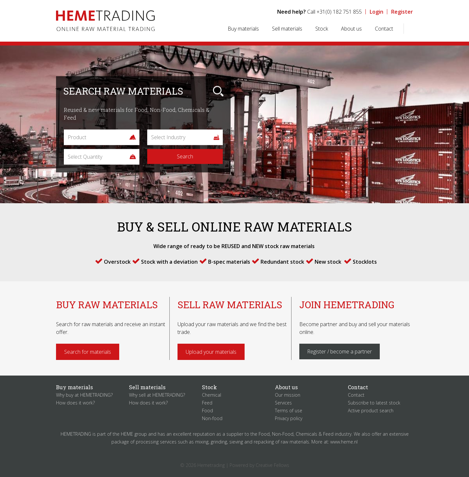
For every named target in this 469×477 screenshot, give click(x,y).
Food (207, 410)
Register (402, 11)
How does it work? (75, 403)
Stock (321, 28)
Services (283, 403)
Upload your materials (211, 351)
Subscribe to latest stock (374, 403)
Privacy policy (288, 418)
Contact (384, 28)
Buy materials (243, 28)
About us (351, 28)
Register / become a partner (339, 351)
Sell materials (287, 28)
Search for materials (87, 351)
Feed (207, 403)
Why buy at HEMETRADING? (84, 395)
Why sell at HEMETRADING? (157, 395)
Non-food (212, 418)
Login (376, 11)
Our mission (287, 395)
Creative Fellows (272, 465)
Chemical (211, 395)
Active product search (370, 410)
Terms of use (288, 410)
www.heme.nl (344, 442)
